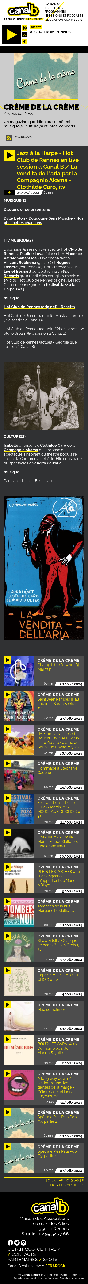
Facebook (23, 136)
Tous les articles (66, 1185)
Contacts (24, 1254)
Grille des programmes (55, 9)
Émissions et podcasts (64, 15)
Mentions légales (72, 1278)
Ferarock (55, 1266)
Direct (36, 27)
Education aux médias (63, 19)
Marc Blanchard (71, 1275)
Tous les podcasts (64, 1180)
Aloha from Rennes (50, 32)
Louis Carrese (48, 1278)
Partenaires (23, 1259)
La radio (52, 4)
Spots (50, 1259)
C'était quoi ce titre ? (34, 1249)
